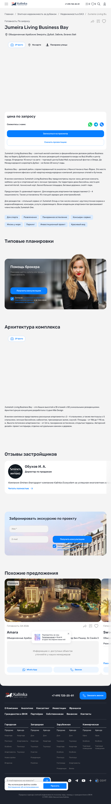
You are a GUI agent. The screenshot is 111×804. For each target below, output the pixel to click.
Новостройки (10, 757)
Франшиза (75, 708)
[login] (104, 4)
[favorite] (93, 4)
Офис (85, 736)
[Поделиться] (92, 21)
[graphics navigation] (16, 45)
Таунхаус (21, 752)
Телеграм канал (48, 637)
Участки (34, 752)
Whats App (29, 669)
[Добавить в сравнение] (98, 21)
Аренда (20, 730)
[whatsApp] (69, 780)
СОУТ (103, 780)
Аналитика (27, 708)
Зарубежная (64, 724)
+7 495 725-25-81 (63, 695)
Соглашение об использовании (23, 787)
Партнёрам (37, 714)
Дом (32, 736)
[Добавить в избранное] (104, 21)
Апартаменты (10, 752)
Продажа (9, 730)
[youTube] (83, 780)
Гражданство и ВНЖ (16, 714)
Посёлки (34, 763)
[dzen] (90, 780)
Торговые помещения (87, 747)
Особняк (8, 747)
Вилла (71, 768)
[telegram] (76, 780)
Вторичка (8, 763)
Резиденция (35, 757)
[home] (19, 4)
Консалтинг (42, 708)
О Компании (11, 708)
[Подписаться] (46, 780)
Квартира (8, 736)
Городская (10, 724)
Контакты (86, 714)
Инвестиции (59, 708)
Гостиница (61, 763)
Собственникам (54, 714)
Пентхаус (8, 741)
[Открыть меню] (6, 4)
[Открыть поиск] (99, 4)
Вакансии (72, 714)
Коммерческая (91, 724)
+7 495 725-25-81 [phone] (72, 4)
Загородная (37, 724)
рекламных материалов (24, 302)
